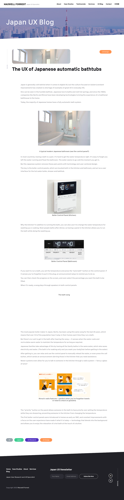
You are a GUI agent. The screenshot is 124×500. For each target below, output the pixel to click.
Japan (19, 440)
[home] (21, 4)
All (9, 440)
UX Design (105, 52)
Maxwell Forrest (23, 488)
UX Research (32, 440)
